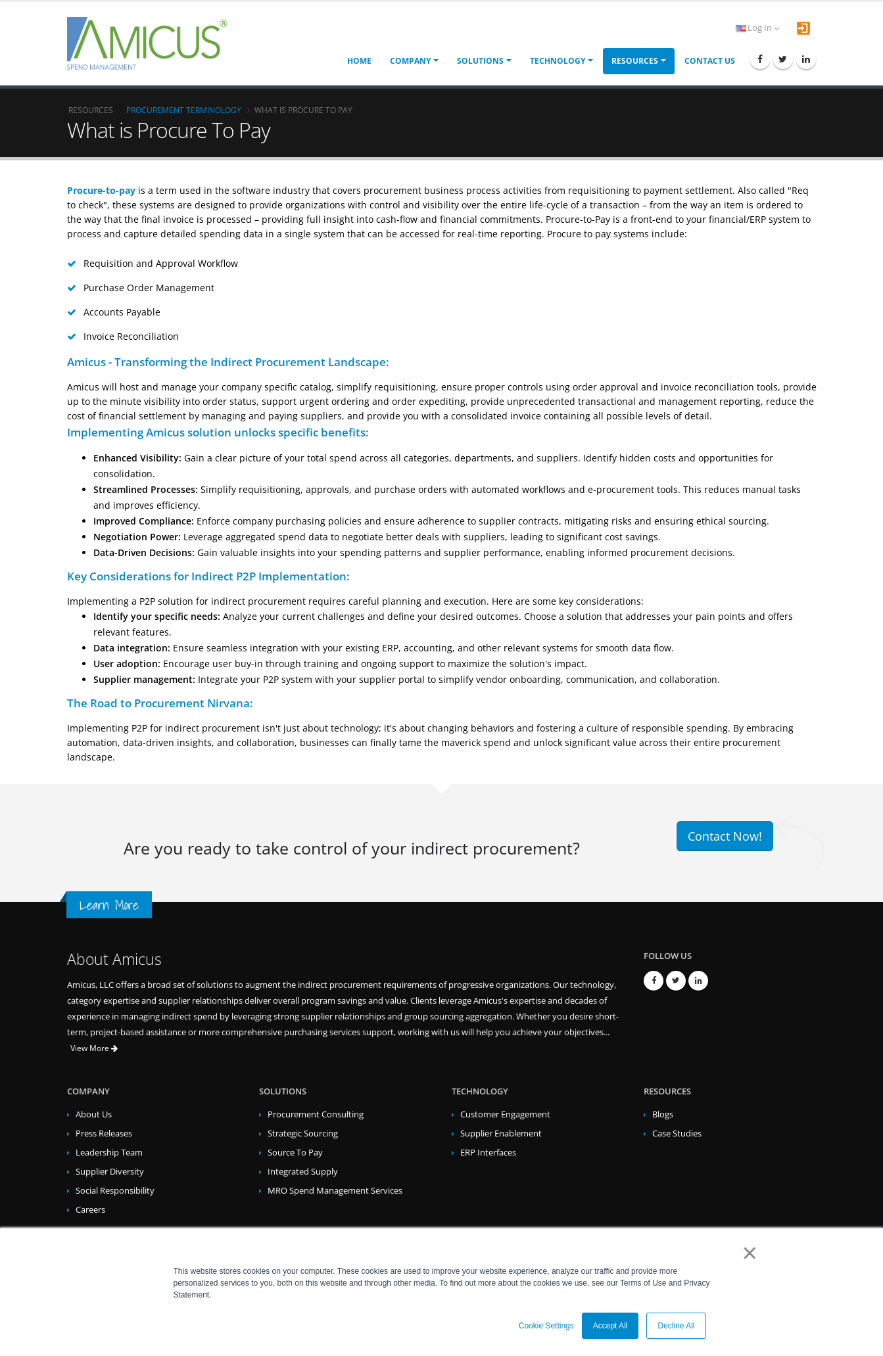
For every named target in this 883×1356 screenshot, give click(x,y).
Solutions (480, 60)
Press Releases (104, 1133)
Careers (90, 1209)
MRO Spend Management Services (335, 1190)
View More (94, 1048)
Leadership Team (109, 1152)
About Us (94, 1114)
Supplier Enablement (501, 1133)
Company (410, 60)
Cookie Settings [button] (546, 1325)
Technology (557, 60)
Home (359, 60)
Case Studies (677, 1133)
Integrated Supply (303, 1171)
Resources (634, 60)
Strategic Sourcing (303, 1133)
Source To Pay (295, 1152)
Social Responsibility (115, 1190)
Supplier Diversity (110, 1171)
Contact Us (709, 60)
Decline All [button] (675, 1325)
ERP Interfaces (488, 1152)
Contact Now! (725, 836)
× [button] (747, 1253)
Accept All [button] (610, 1325)
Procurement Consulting (316, 1114)
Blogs (662, 1114)
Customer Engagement (505, 1114)
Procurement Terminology (183, 110)
